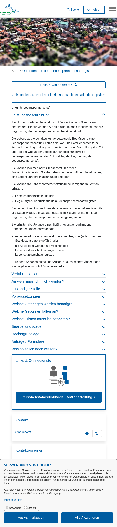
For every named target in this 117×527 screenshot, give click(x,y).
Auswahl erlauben (31, 517)
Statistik (31, 507)
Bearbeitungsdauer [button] (59, 326)
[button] (73, 8)
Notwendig (15, 507)
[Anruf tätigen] (97, 433)
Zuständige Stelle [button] (59, 289)
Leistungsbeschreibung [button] (59, 115)
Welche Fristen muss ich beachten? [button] (59, 319)
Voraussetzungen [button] (59, 296)
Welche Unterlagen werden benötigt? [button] (59, 304)
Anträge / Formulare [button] (59, 341)
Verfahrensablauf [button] (59, 274)
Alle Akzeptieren (87, 517)
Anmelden (94, 9)
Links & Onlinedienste (58, 84)
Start (15, 71)
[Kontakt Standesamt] (87, 433)
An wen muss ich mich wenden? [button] (59, 281)
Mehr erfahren (12, 499)
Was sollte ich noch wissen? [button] (59, 349)
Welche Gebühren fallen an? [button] (59, 311)
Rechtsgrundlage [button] (59, 334)
